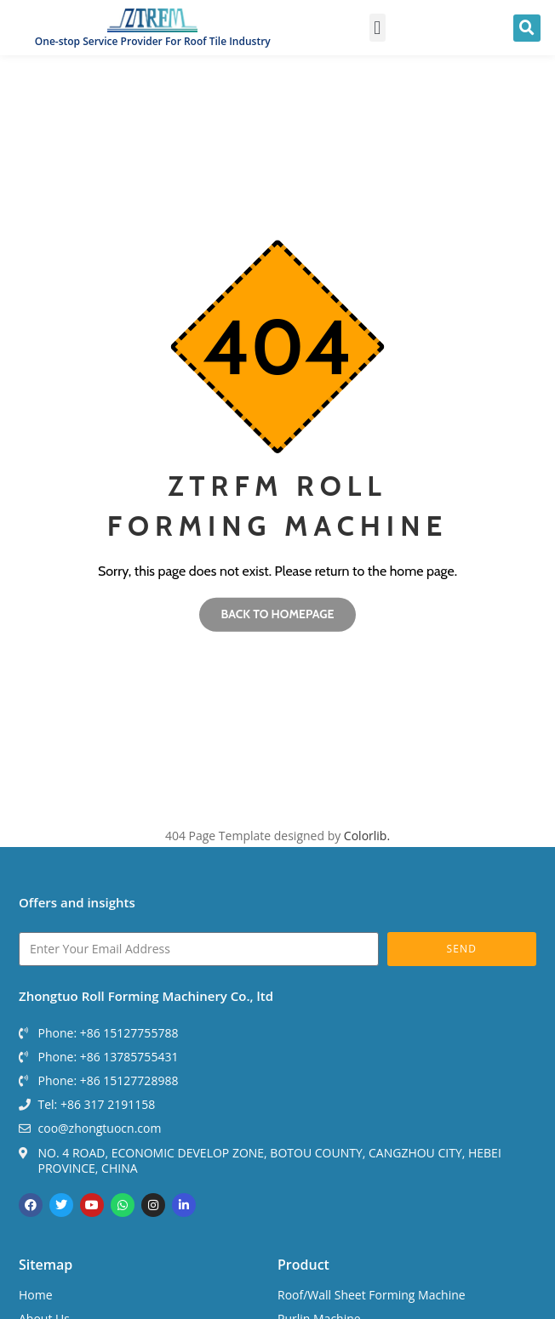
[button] (377, 28)
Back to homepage (277, 614)
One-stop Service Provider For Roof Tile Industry (153, 41)
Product (303, 1264)
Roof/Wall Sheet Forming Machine (372, 1295)
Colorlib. (367, 835)
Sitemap (45, 1264)
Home (36, 1295)
